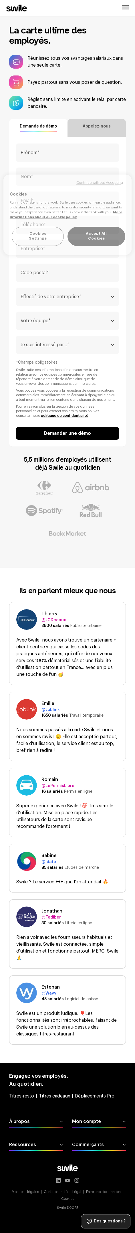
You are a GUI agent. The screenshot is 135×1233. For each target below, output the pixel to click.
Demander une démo (67, 433)
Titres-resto (21, 1096)
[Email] (67, 201)
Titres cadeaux (54, 1096)
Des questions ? (106, 1221)
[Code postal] (67, 273)
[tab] (38, 128)
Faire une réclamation (103, 1192)
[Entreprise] (67, 249)
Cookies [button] (67, 1198)
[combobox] (67, 297)
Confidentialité (56, 1192)
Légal (76, 1192)
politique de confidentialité (64, 415)
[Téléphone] (67, 225)
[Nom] (67, 177)
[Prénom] (67, 153)
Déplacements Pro (94, 1096)
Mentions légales (25, 1192)
